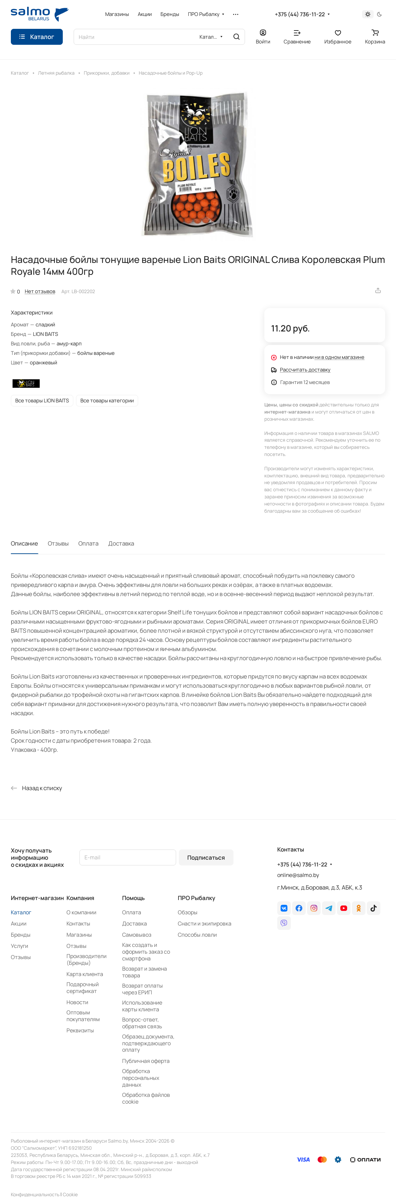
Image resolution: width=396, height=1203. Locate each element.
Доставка (121, 543)
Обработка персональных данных (140, 1077)
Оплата (88, 543)
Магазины (79, 934)
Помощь (133, 898)
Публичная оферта (146, 1061)
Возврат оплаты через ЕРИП (142, 989)
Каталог (21, 912)
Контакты (78, 923)
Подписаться (206, 857)
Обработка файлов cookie (146, 1098)
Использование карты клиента (142, 1006)
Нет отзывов (40, 291)
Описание (24, 543)
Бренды (21, 934)
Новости (77, 1002)
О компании (81, 912)
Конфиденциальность (35, 1194)
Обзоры (187, 912)
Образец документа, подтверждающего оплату (148, 1043)
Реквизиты (80, 1030)
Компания (80, 898)
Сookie (70, 1194)
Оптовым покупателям (83, 1016)
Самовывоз (136, 934)
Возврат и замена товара (144, 972)
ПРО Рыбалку (196, 898)
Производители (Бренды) (87, 959)
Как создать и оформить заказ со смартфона (146, 951)
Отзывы (58, 543)
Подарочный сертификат (83, 987)
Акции (18, 923)
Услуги (19, 946)
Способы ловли (197, 934)
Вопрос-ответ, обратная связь (142, 1023)
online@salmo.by (298, 875)
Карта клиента (85, 974)
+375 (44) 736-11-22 (300, 14)
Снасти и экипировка (204, 923)
